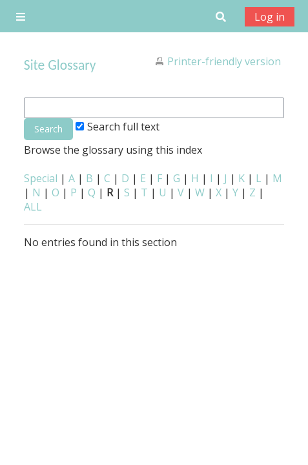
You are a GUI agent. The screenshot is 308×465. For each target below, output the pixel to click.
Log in (269, 17)
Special (40, 178)
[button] (221, 16)
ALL (33, 207)
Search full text (117, 126)
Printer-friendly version (224, 61)
